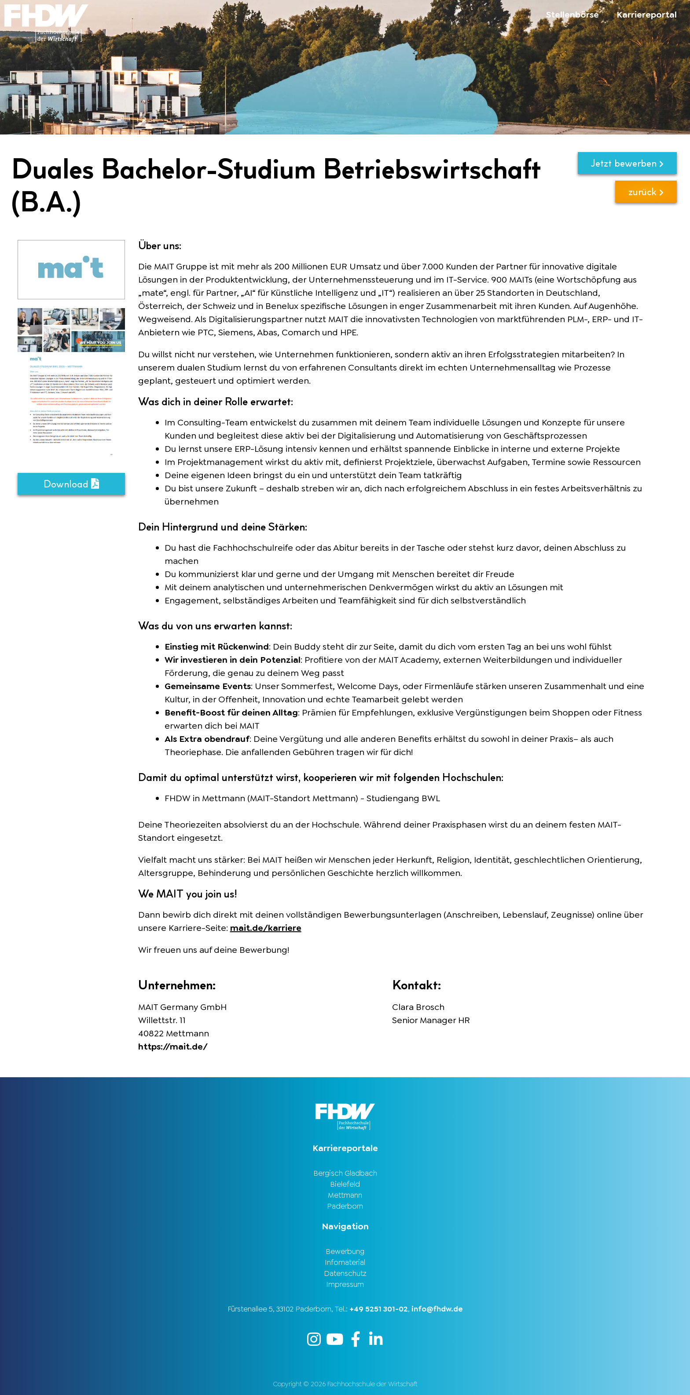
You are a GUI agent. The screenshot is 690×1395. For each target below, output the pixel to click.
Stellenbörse (572, 14)
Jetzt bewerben (627, 162)
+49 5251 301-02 (378, 1309)
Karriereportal (647, 14)
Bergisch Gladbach (345, 1173)
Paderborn (345, 1206)
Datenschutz (345, 1273)
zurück (646, 191)
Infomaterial (345, 1262)
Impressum (345, 1284)
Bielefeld (345, 1184)
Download (71, 483)
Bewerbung (345, 1251)
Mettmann (345, 1195)
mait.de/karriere (265, 928)
